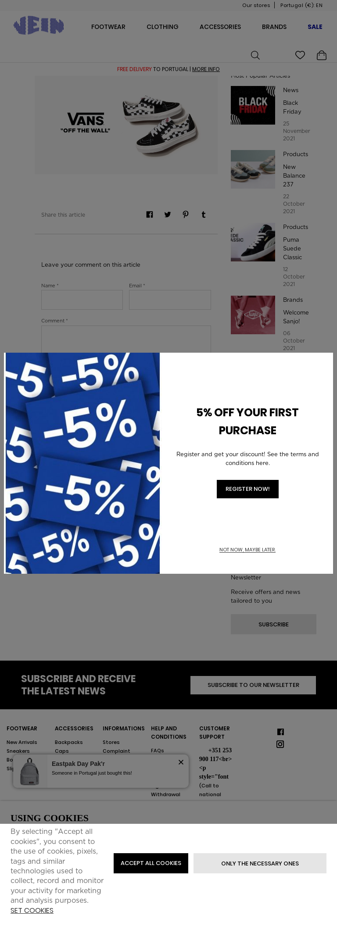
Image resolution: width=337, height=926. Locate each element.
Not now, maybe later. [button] (247, 550)
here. (263, 463)
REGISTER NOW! (248, 489)
